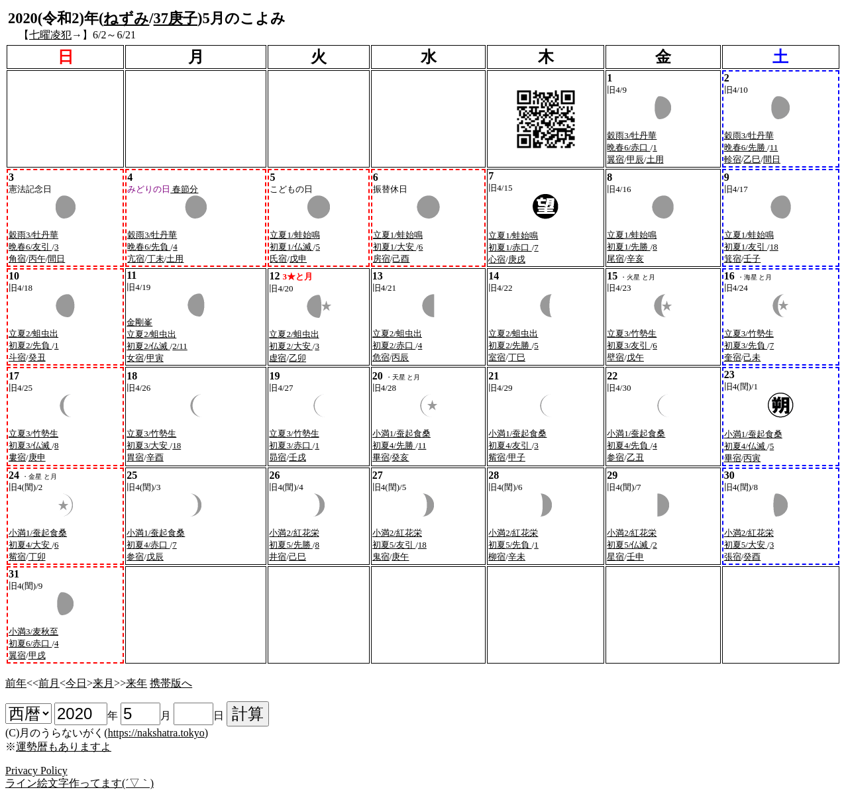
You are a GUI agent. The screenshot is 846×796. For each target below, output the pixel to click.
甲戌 (37, 655)
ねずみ (126, 18)
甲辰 (635, 159)
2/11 (179, 346)
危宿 (381, 357)
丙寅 (752, 458)
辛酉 (155, 457)
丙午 (37, 259)
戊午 (635, 357)
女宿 (135, 358)
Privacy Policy (36, 770)
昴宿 (277, 457)
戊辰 (155, 557)
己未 (752, 357)
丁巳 (516, 357)
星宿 (615, 557)
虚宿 (277, 358)
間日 (771, 159)
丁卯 (37, 557)
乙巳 (752, 159)
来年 (136, 683)
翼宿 (615, 159)
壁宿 (615, 357)
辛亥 (635, 259)
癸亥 (400, 457)
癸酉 (752, 557)
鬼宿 (381, 557)
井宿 (277, 557)
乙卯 (297, 358)
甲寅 (155, 358)
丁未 (155, 259)
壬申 (635, 557)
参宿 (615, 457)
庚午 (400, 557)
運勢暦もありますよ (63, 746)
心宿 (496, 259)
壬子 (752, 259)
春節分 (184, 189)
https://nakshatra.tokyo (156, 732)
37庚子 (175, 18)
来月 (103, 683)
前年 (15, 683)
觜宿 (496, 457)
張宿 (732, 557)
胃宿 (135, 457)
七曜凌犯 (50, 34)
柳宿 (496, 557)
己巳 (297, 557)
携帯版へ (171, 683)
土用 (655, 159)
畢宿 (381, 457)
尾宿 (615, 259)
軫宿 (732, 159)
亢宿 (135, 259)
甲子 (516, 457)
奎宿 (732, 357)
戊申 (298, 259)
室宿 (496, 357)
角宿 (17, 259)
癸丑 (37, 357)
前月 (49, 683)
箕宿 (732, 259)
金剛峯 (139, 322)
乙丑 (635, 457)
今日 (76, 683)
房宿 (381, 259)
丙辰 (400, 357)
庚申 (37, 457)
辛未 (516, 557)
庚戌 (516, 259)
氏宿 (278, 259)
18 (774, 247)
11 (774, 147)
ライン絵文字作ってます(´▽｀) (79, 783)
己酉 (400, 259)
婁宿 (17, 457)
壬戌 (297, 457)
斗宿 (17, 357)
